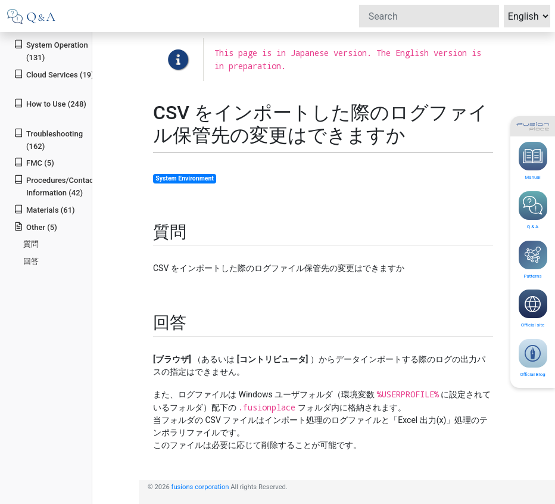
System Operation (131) (51, 50)
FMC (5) (34, 162)
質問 (31, 243)
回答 (31, 261)
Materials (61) (44, 209)
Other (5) (35, 227)
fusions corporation (200, 487)
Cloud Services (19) (54, 74)
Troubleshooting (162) (48, 139)
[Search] (429, 16)
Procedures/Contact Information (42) (55, 186)
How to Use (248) (50, 103)
